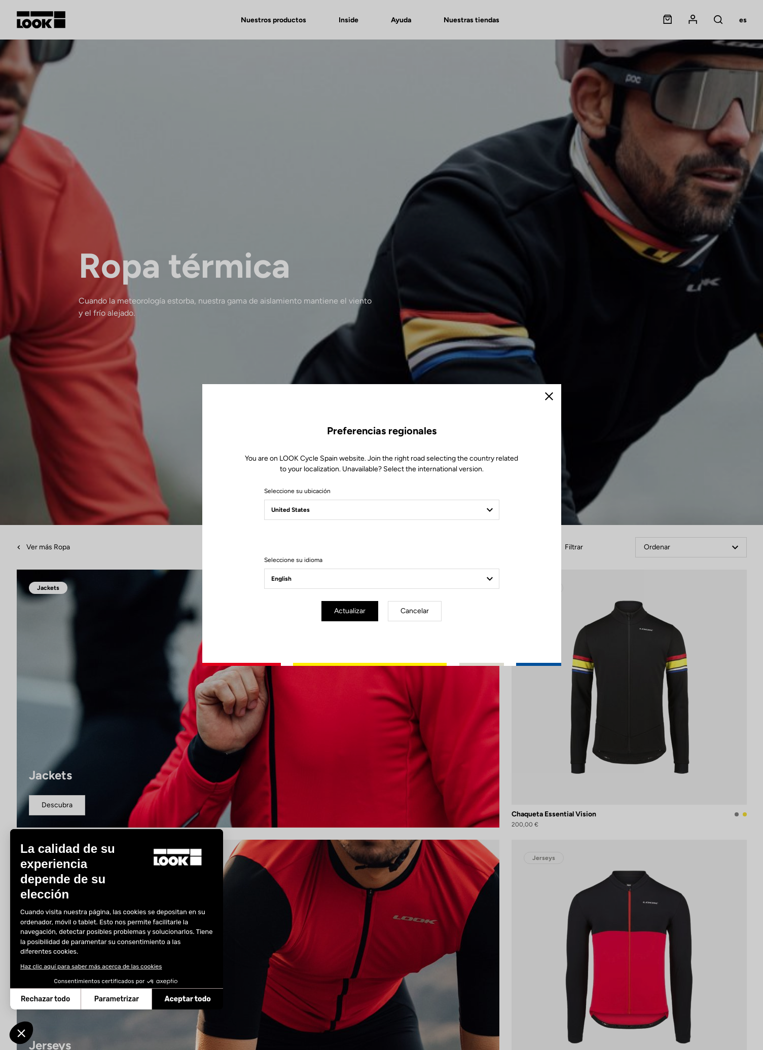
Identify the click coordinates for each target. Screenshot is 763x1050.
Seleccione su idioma (293, 560)
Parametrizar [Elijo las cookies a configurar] (116, 999)
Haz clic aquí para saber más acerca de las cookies (91, 966)
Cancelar (415, 611)
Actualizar (350, 611)
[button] (21, 1033)
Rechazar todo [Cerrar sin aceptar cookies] (45, 999)
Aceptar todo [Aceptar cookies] (188, 999)
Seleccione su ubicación (297, 491)
